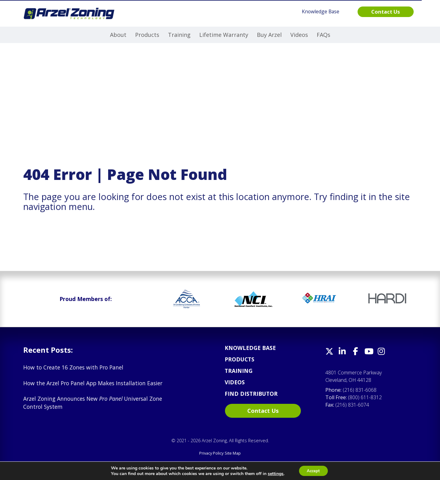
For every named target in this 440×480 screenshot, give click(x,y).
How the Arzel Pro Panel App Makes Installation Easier (92, 383)
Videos (299, 34)
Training (179, 34)
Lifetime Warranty (223, 34)
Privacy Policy (211, 453)
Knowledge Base (250, 347)
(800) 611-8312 (365, 397)
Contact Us (263, 410)
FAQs (323, 34)
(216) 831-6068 (359, 389)
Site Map (233, 453)
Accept (313, 470)
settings (274, 473)
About (118, 34)
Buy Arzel (269, 34)
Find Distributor (251, 393)
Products (147, 34)
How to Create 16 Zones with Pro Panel (73, 367)
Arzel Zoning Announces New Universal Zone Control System (92, 402)
